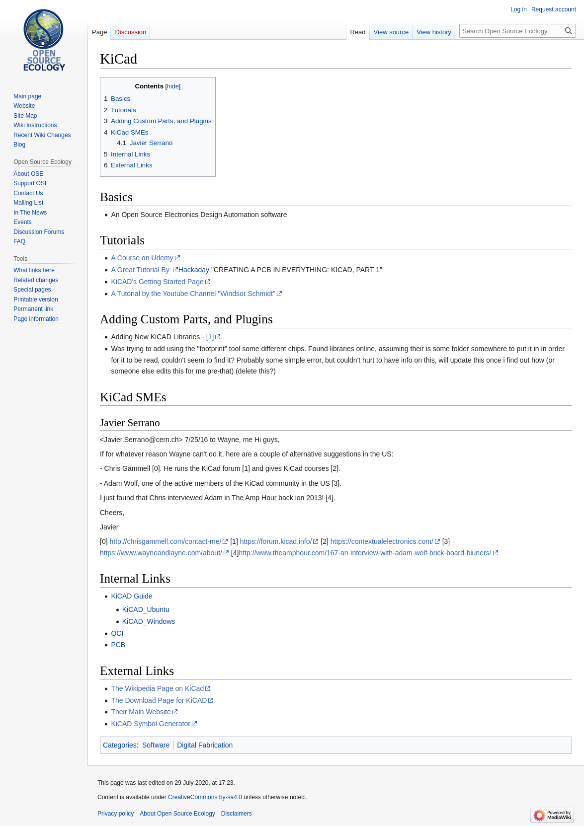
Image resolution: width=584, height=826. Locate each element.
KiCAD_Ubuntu (145, 609)
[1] (210, 337)
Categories (120, 745)
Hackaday (193, 270)
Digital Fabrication (205, 745)
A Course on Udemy (142, 258)
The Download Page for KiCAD (159, 700)
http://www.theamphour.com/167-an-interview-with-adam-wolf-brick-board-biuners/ (365, 553)
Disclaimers (236, 813)
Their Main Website (140, 712)
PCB (118, 645)
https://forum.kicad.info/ (276, 541)
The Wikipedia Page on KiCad (157, 688)
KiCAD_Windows (148, 621)
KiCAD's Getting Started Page (157, 282)
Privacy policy (115, 813)
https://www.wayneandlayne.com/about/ (161, 553)
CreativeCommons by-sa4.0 (205, 797)
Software (155, 745)
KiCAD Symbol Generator (150, 724)
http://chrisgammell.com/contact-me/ (165, 541)
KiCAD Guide (131, 596)
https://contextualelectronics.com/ (382, 541)
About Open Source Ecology (177, 813)
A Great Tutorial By (141, 270)
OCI (117, 633)
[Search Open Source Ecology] (517, 31)
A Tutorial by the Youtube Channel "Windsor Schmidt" (193, 294)
